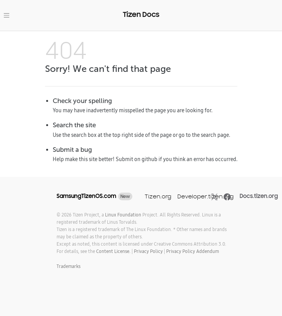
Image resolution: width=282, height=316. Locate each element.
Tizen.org (158, 196)
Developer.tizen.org (205, 196)
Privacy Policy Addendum (192, 251)
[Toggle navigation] (6, 15)
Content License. (113, 251)
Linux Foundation (123, 214)
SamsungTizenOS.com (86, 196)
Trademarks (68, 266)
